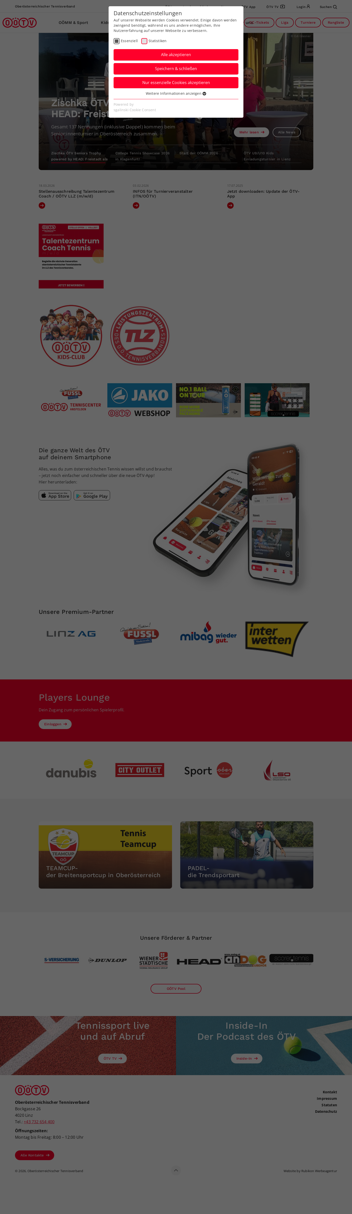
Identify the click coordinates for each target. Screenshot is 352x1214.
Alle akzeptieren (176, 54)
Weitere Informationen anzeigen (176, 93)
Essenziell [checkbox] (129, 40)
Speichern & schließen (176, 68)
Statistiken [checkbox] (158, 40)
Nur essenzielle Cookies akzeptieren (176, 82)
